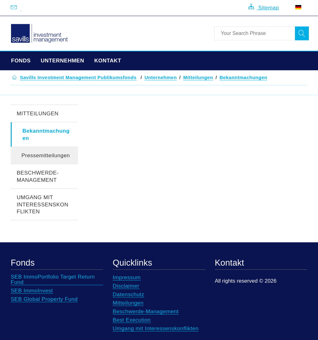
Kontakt (107, 61)
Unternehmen (62, 61)
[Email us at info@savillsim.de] (20, 8)
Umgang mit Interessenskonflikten (42, 204)
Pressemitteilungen (45, 155)
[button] (78, 77)
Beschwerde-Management (38, 176)
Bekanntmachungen (46, 134)
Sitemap (263, 7)
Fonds (21, 61)
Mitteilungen (38, 114)
